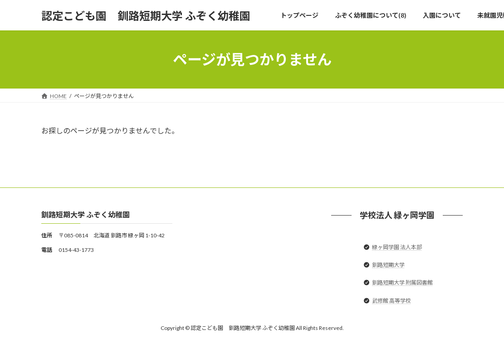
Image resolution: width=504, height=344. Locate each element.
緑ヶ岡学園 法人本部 (397, 247)
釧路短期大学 (388, 265)
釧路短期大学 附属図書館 (402, 283)
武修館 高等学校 (391, 300)
